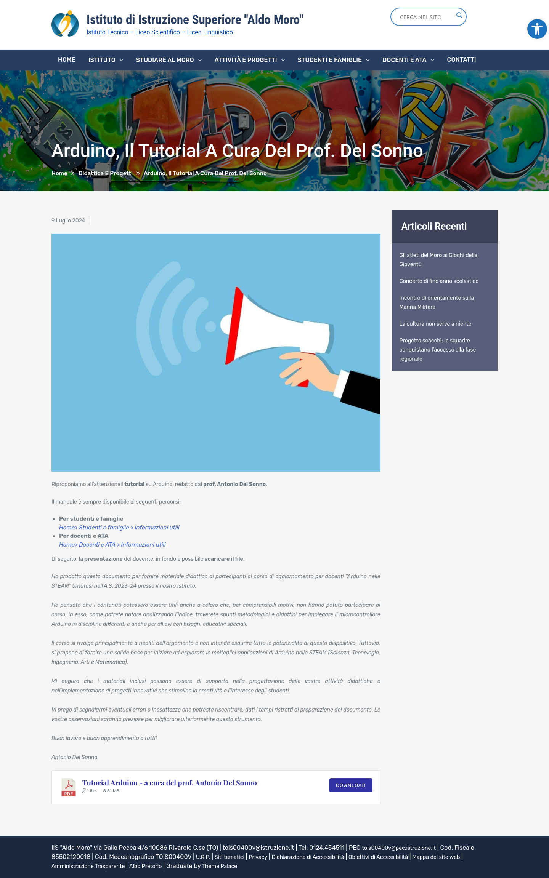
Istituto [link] (102, 59)
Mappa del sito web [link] (465, 856)
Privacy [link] (265, 856)
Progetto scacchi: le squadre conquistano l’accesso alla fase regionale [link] (438, 349)
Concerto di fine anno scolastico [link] (439, 281)
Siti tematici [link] (233, 856)
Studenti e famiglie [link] (330, 59)
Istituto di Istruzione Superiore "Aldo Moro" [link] (204, 19)
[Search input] (426, 16)
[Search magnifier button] (459, 15)
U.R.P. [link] (204, 856)
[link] (537, 29)
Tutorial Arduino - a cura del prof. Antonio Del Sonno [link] (169, 782)
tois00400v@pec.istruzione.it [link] (404, 847)
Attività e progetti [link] (246, 59)
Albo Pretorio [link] (157, 865)
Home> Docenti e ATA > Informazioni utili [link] (112, 544)
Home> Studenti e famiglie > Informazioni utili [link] (119, 527)
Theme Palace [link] (236, 865)
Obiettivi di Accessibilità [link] (400, 856)
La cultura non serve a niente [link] (436, 323)
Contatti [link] (461, 59)
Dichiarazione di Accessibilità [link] (321, 856)
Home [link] (66, 59)
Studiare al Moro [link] (165, 59)
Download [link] (351, 785)
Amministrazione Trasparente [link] (93, 865)
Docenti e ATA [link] (404, 59)
